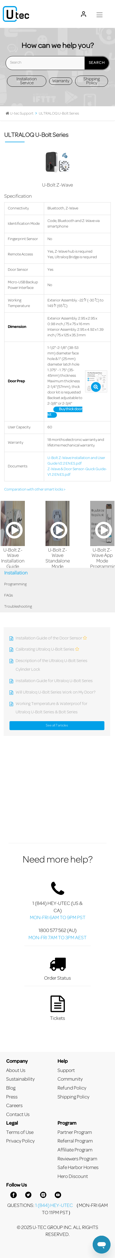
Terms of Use (19, 1133)
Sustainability (20, 1079)
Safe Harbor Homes (78, 1168)
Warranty (60, 81)
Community (70, 1079)
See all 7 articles (57, 725)
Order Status (57, 968)
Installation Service (26, 81)
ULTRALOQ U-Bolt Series (59, 113)
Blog (10, 1088)
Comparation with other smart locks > (34, 489)
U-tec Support (21, 113)
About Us (15, 1071)
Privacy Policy (20, 1141)
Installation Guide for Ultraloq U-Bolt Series (54, 681)
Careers (14, 1106)
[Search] (57, 63)
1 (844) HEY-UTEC (54, 1206)
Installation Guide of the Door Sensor (49, 638)
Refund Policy (72, 1088)
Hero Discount (73, 1177)
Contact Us (18, 1115)
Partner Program (75, 1133)
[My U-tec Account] (83, 14)
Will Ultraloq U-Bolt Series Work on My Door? (55, 692)
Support (66, 1071)
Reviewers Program (77, 1159)
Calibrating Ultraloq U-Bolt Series (45, 649)
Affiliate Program (75, 1150)
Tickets (57, 1008)
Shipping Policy (91, 81)
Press (12, 1097)
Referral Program (75, 1141)
